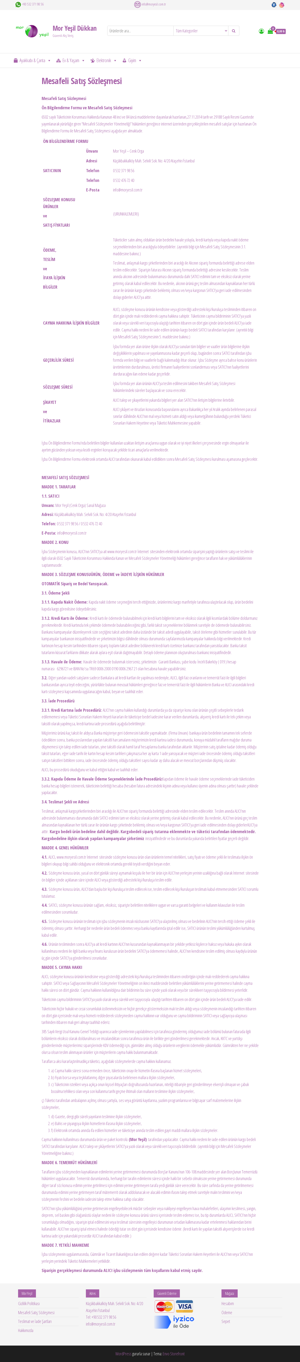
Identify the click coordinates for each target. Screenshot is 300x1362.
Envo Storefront (174, 1354)
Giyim (135, 60)
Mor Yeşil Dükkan (75, 28)
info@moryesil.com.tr (154, 4)
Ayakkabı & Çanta (35, 60)
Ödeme (226, 1312)
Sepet (225, 1321)
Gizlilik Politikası (29, 1303)
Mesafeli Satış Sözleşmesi (36, 1312)
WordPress (123, 1354)
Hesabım (227, 1303)
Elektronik (106, 60)
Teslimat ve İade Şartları (35, 1321)
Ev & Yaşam (73, 60)
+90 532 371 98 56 (33, 4)
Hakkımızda (25, 1330)
